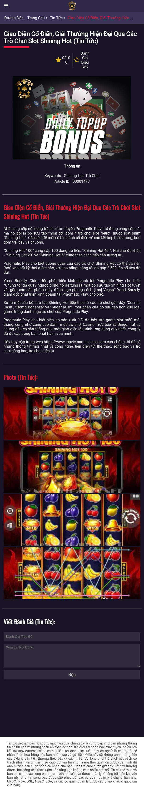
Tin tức (56, 18)
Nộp (71, 675)
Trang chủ (36, 18)
